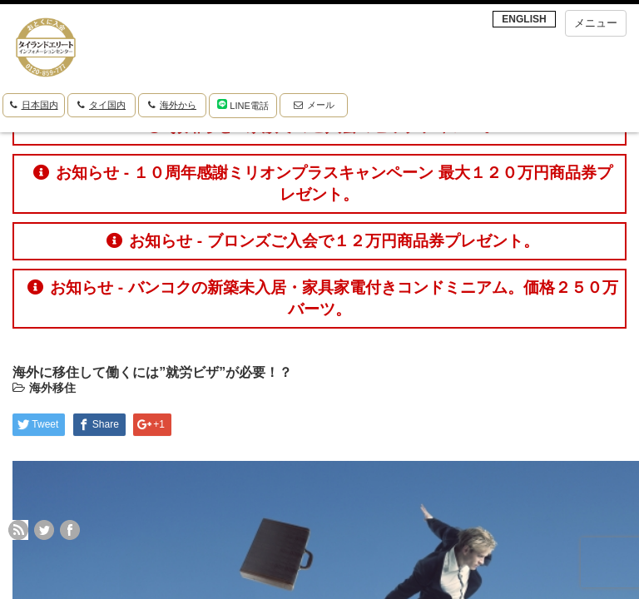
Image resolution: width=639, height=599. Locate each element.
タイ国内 (101, 105)
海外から (172, 105)
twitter (44, 530)
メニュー (595, 23)
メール (314, 105)
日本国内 (34, 105)
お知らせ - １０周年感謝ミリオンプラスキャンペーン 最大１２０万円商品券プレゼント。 (322, 183)
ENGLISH (524, 19)
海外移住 (52, 387)
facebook (70, 530)
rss (18, 530)
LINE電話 (243, 105)
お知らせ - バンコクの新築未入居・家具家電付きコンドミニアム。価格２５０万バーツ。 (322, 298)
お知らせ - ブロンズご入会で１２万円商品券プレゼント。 (322, 241)
